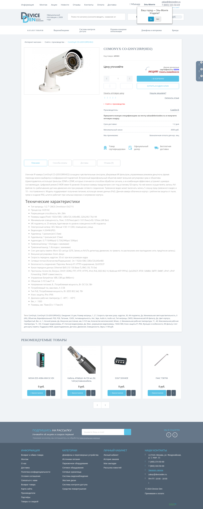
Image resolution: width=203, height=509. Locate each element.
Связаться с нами (29, 480)
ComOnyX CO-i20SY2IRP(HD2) (49, 315)
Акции (78, 4)
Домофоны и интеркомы (151, 30)
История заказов (111, 459)
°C (154, 321)
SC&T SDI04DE (121, 378)
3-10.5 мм (86, 321)
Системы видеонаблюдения (75, 476)
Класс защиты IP (131, 324)
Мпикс (116, 321)
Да (142, 315)
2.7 (95, 315)
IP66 (140, 324)
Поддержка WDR (46, 327)
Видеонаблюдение (61, 30)
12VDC (71, 318)
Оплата (54, 4)
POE (54, 318)
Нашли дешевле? (158, 93)
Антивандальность (83, 318)
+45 (39, 324)
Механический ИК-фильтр (144, 318)
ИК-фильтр (168, 324)
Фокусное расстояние (69, 321)
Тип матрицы (121, 318)
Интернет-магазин (33, 42)
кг (40, 321)
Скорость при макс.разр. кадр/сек (111, 315)
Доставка (66, 4)
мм (80, 321)
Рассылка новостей (112, 468)
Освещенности (93, 327)
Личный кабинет (111, 455)
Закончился (36, 393)
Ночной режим (50, 321)
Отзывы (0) (108, 163)
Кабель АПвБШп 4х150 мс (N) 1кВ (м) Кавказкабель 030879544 (81, 379)
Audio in (103, 318)
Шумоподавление (61, 327)
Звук (97, 318)
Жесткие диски (69, 480)
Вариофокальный (44, 318)
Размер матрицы (84, 315)
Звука (102, 327)
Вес (37, 321)
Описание (35, 163)
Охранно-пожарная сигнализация (118, 30)
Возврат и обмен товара (32, 455)
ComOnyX (32, 315)
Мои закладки (110, 463)
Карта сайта (26, 489)
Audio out (111, 318)
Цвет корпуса (164, 318)
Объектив (32, 318)
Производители (28, 493)
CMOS (130, 318)
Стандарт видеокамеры (51, 324)
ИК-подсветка (134, 315)
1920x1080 (119, 324)
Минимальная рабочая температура (137, 321)
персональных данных (90, 438)
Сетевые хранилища (71, 472)
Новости (88, 4)
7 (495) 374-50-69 (156, 462)
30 (127, 315)
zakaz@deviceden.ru (171, 1)
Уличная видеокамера (74, 324)
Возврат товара (28, 484)
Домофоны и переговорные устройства (80, 455)
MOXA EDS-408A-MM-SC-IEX (41, 378)
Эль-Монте (150, 4)
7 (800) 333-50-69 (171, 4)
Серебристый (29, 321)
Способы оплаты (60, 163)
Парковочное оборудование (75, 463)
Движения (82, 327)
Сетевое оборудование (73, 468)
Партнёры (25, 497)
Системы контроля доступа (87, 30)
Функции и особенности (153, 324)
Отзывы (100, 4)
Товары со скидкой (29, 501)
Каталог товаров (35, 30)
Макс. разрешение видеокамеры (100, 324)
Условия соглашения (30, 476)
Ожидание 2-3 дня (68, 315)
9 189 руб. (110, 327)
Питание (64, 318)
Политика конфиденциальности (35, 472)
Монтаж (43, 4)
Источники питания (71, 459)
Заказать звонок (155, 470)
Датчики (73, 327)
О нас (23, 463)
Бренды (175, 30)
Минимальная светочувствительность (160, 315)
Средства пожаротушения (74, 489)
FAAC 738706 (162, 378)
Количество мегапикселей (102, 321)
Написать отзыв (172, 98)
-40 (156, 321)
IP (63, 324)
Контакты (112, 4)
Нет (93, 318)
